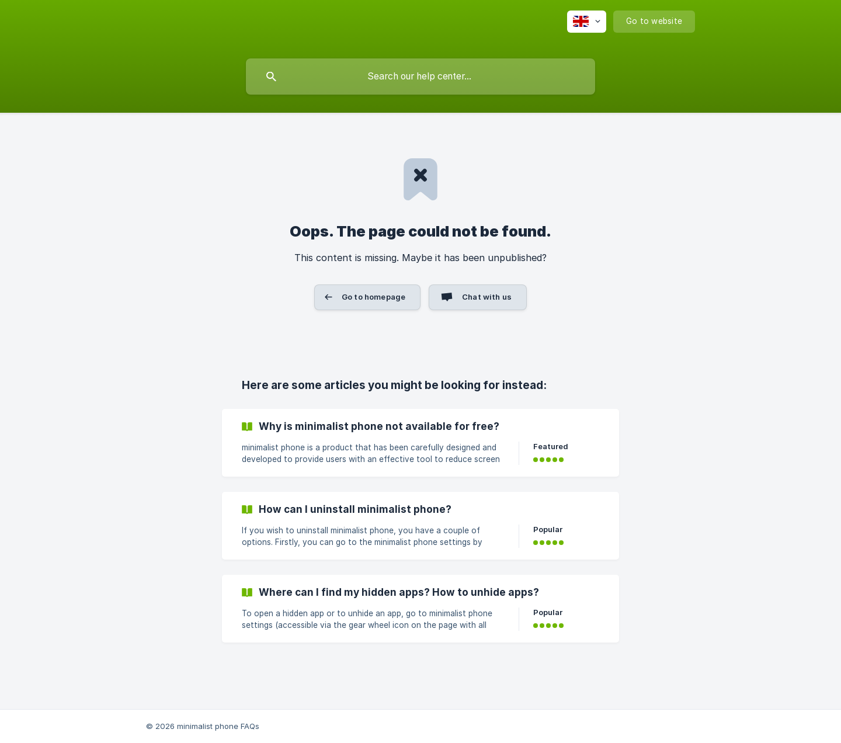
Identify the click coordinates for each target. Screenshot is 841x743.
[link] (420, 443)
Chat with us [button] (487, 296)
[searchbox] (420, 76)
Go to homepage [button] (373, 296)
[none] (586, 22)
